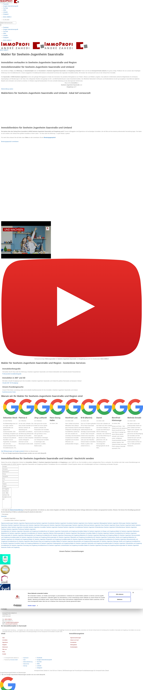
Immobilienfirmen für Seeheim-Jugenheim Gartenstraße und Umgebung (57, 531)
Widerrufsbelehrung (27, 661)
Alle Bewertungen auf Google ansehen (12, 451)
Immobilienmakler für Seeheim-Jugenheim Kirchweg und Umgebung (28, 537)
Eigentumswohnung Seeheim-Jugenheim (36, 523)
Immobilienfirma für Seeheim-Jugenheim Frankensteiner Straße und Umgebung (106, 537)
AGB (24, 659)
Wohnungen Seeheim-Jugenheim (128, 523)
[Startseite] (9, 1)
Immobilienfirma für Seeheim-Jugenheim (126, 533)
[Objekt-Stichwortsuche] (8, 23)
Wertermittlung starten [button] (7, 89)
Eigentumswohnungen (75, 637)
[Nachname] (10, 471)
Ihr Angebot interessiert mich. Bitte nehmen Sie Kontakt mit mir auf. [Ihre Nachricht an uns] (6, 498)
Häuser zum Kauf (74, 640)
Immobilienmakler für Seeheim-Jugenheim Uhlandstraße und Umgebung (122, 543)
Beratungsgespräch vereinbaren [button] (10, 141)
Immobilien (4, 640)
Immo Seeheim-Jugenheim (92, 523)
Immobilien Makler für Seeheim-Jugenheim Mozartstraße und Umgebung (70, 541)
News (3, 651)
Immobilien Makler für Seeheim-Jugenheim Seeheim (100, 533)
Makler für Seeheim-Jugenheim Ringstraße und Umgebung (45, 539)
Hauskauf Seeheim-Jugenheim (66, 527)
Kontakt (4, 654)
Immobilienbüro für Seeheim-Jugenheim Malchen (40, 533)
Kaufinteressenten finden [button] (9, 392)
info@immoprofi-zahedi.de (12, 622)
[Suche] (0, 25)
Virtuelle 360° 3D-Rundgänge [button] (10, 383)
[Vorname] (10, 469)
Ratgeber (4, 644)
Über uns (4, 649)
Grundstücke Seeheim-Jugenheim (57, 523)
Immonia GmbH (14, 659)
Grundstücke (73, 642)
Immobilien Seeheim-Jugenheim (49, 527)
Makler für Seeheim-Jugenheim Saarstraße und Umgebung (86, 543)
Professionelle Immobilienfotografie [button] (11, 374)
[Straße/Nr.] (10, 476)
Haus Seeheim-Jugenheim (108, 525)
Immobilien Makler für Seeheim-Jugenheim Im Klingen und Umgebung (96, 531)
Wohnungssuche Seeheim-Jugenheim (50, 525)
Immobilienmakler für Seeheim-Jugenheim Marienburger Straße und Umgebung (82, 539)
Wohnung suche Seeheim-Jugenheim (30, 525)
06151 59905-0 (7, 17)
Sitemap (25, 665)
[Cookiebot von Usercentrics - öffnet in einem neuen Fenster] (17, 687)
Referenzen (5, 647)
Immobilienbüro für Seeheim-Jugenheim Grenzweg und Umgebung (19, 545)
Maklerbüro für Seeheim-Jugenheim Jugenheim (14, 533)
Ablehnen (119, 680)
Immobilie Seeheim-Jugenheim (31, 527)
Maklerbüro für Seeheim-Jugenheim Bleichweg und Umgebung (97, 535)
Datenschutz (26, 663)
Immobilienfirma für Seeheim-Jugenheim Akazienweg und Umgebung (60, 535)
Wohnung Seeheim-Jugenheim (92, 525)
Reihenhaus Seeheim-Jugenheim (10, 525)
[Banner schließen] (133, 673)
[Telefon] (10, 484)
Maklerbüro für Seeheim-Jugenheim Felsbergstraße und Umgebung (51, 543)
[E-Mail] (10, 486)
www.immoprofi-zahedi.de (11, 624)
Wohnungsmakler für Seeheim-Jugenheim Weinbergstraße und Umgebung (21, 535)
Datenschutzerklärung (16, 510)
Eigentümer (5, 642)
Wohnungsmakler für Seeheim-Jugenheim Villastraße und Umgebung (66, 537)
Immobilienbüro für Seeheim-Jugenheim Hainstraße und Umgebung (19, 531)
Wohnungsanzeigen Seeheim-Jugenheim (72, 525)
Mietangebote (73, 644)
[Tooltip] (1, 453)
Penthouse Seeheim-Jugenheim (27, 529)
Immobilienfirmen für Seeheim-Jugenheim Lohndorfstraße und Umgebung (58, 545)
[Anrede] (10, 466)
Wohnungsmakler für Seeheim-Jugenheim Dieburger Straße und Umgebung (110, 541)
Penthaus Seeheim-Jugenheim (9, 529)
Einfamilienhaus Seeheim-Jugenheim (105, 527)
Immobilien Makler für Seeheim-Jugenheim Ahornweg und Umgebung (97, 545)
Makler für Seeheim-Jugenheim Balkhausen (127, 531)
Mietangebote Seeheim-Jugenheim (109, 523)
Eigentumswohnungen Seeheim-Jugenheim (13, 523)
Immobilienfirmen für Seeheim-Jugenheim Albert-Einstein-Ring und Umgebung (28, 541)
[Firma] (10, 474)
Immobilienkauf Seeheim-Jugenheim (85, 527)
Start (3, 637)
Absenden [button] (4, 516)
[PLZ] (10, 479)
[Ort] (10, 481)
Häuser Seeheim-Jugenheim (123, 525)
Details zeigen (32, 687)
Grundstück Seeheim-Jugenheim (75, 523)
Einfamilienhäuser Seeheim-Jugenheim (126, 527)
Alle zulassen (119, 675)
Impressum (25, 657)
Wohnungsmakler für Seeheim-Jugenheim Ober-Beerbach (70, 533)
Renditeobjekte (73, 647)
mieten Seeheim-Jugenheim (15, 527)
